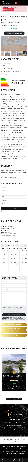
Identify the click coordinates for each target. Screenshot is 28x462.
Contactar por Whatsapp (14, 324)
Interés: (3, 194)
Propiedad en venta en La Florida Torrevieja (14, 448)
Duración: (3, 200)
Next (25, 43)
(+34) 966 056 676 (20, 422)
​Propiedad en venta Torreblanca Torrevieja (14, 451)
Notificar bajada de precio (14, 33)
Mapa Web (16, 441)
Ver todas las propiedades (14, 399)
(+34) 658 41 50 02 (9, 422)
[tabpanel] (14, 373)
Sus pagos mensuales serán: (8, 212)
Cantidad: (3, 187)
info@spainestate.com (15, 425)
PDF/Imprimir (14, 335)
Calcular (14, 208)
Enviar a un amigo (14, 332)
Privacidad (22, 439)
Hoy (18, 245)
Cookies (11, 441)
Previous (3, 43)
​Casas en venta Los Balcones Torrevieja (14, 453)
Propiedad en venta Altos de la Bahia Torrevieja (14, 446)
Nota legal (16, 439)
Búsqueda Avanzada (8, 9)
